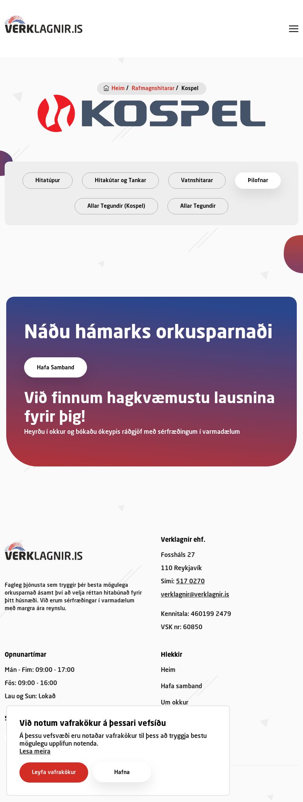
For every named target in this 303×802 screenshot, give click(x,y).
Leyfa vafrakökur (54, 772)
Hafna (122, 772)
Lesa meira (34, 752)
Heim (118, 88)
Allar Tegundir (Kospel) (116, 206)
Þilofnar (258, 180)
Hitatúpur (47, 180)
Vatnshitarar (197, 180)
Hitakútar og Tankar (120, 180)
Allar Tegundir (198, 206)
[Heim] (107, 88)
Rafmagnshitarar (153, 88)
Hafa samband (55, 368)
